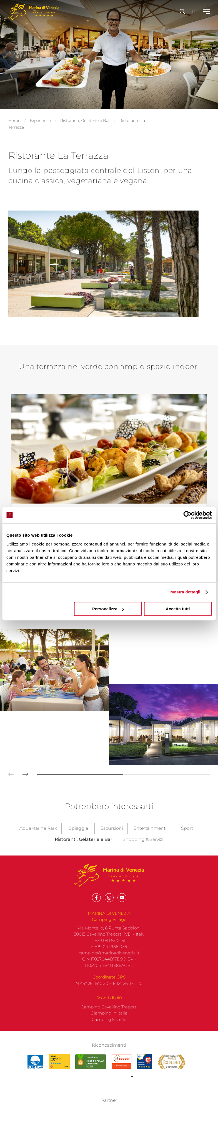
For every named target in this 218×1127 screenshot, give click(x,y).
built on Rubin (126, 1118)
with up (87, 1118)
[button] (7, 369)
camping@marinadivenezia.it (109, 761)
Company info (161, 1098)
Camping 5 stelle (109, 828)
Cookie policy (193, 1098)
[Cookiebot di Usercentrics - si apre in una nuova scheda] (187, 515)
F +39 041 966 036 (109, 755)
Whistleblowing (92, 1104)
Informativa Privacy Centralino (141, 1104)
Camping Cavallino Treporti (109, 815)
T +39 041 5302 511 (109, 749)
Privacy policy (129, 1098)
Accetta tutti (178, 608)
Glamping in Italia (109, 821)
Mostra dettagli (185, 592)
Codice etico (60, 1104)
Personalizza (108, 608)
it (194, 11)
